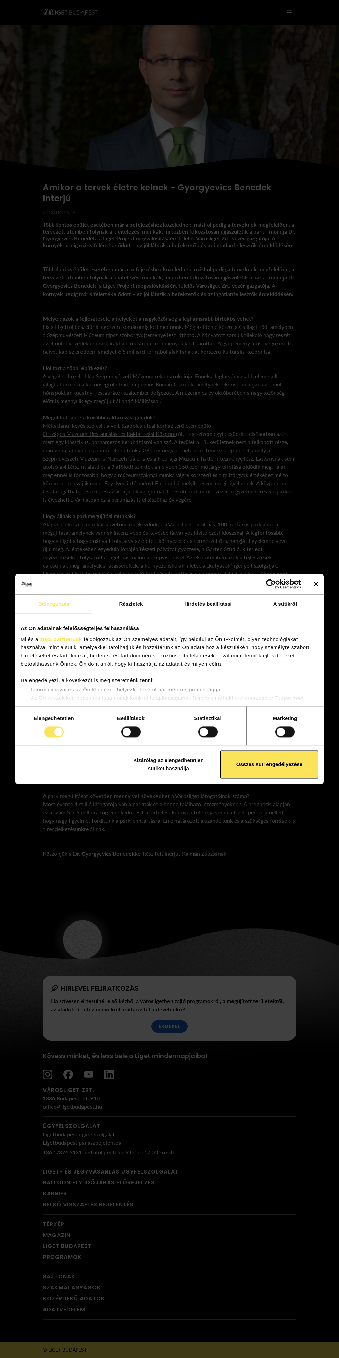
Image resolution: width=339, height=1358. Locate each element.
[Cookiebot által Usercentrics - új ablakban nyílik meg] (271, 584)
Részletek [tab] (131, 604)
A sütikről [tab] (285, 604)
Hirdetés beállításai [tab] (208, 604)
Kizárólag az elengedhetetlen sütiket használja (168, 765)
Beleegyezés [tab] (54, 604)
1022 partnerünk (61, 639)
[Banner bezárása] (316, 584)
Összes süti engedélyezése (269, 764)
